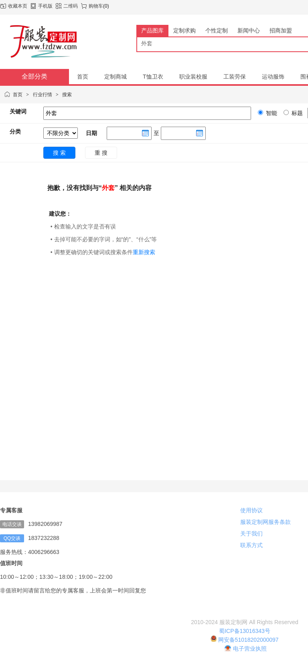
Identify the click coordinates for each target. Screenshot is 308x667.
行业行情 (42, 94)
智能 (270, 113)
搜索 (67, 94)
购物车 (96, 6)
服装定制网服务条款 (265, 522)
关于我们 (251, 533)
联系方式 (251, 545)
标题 (296, 113)
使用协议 (251, 510)
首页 (17, 94)
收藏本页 (17, 6)
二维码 (70, 6)
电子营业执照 (246, 648)
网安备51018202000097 (244, 640)
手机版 (45, 6)
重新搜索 (144, 252)
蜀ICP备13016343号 (244, 631)
